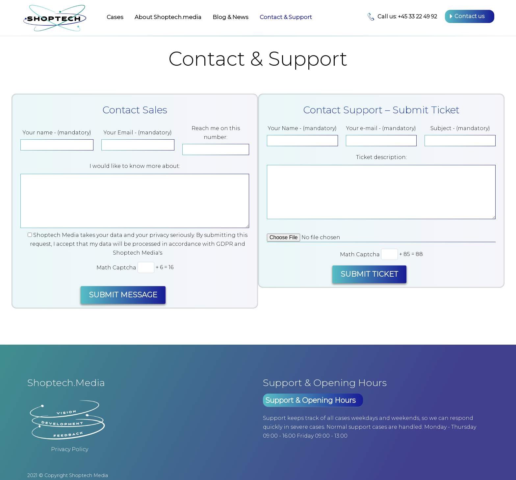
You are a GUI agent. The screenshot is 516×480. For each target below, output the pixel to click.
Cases (115, 17)
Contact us (469, 16)
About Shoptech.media (168, 17)
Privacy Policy (69, 449)
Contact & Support (286, 17)
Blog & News (230, 17)
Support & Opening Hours (310, 400)
